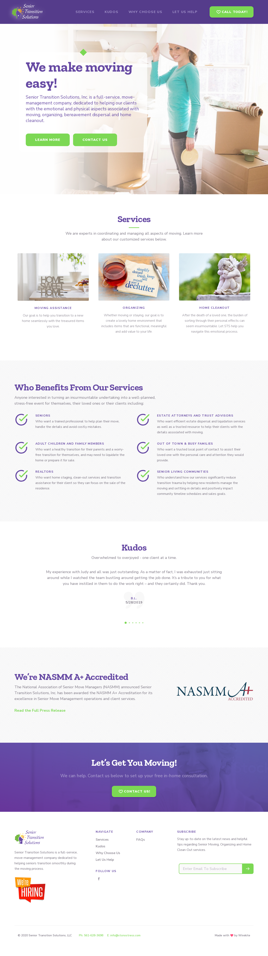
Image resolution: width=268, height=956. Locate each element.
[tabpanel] (134, 589)
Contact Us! (137, 791)
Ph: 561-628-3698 (91, 935)
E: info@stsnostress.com (123, 935)
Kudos (100, 846)
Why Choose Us (108, 853)
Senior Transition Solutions (37, 12)
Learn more (47, 140)
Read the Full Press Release (40, 710)
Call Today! (235, 12)
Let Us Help (105, 859)
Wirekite (244, 935)
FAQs (140, 839)
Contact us (95, 140)
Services (102, 839)
